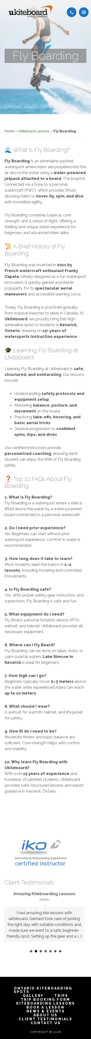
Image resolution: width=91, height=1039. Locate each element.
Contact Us (46, 1023)
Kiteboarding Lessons (45, 1003)
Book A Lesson (45, 1007)
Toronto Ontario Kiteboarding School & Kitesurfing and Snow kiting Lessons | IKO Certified (30, 11)
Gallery (33, 995)
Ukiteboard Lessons (34, 131)
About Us (45, 1015)
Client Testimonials (45, 1019)
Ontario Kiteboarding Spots (43, 990)
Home (9, 131)
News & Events (45, 1011)
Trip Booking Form (45, 999)
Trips (61, 995)
